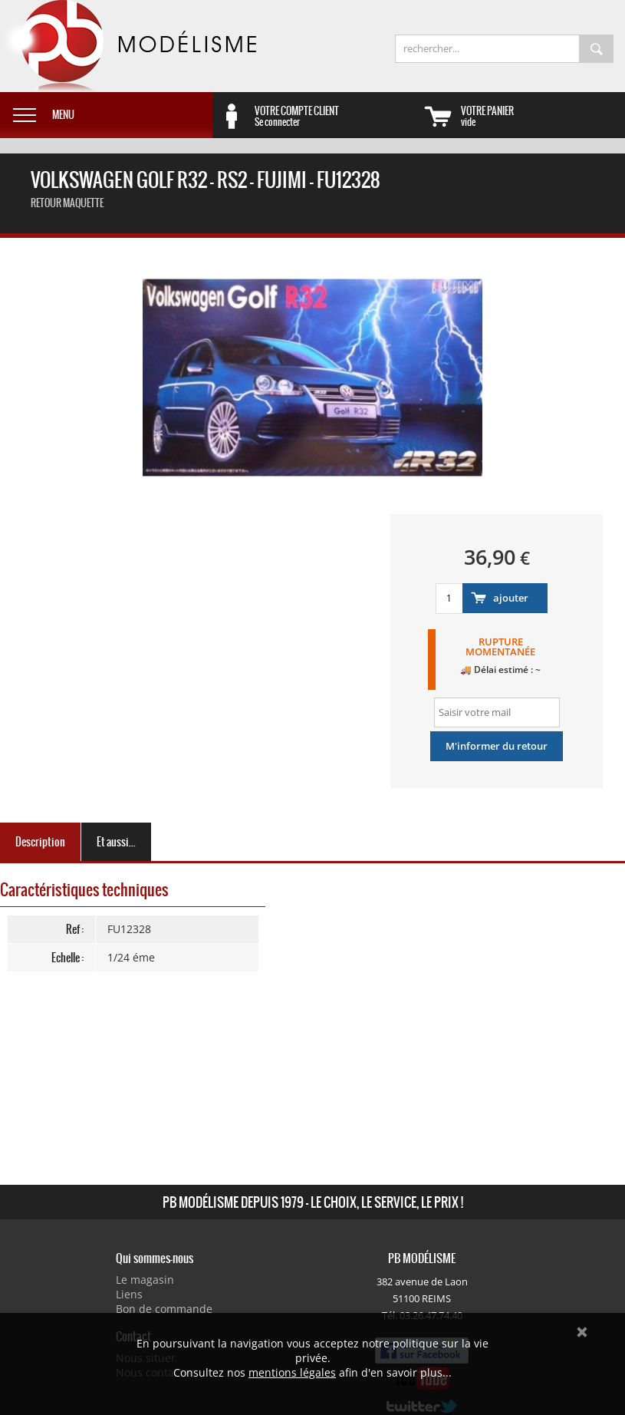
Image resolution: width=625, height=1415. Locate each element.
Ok (582, 1332)
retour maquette (67, 203)
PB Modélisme (128, 46)
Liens (129, 1294)
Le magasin (145, 1279)
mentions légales (292, 1372)
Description (40, 841)
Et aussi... (116, 841)
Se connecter (337, 116)
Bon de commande (164, 1308)
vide (543, 116)
